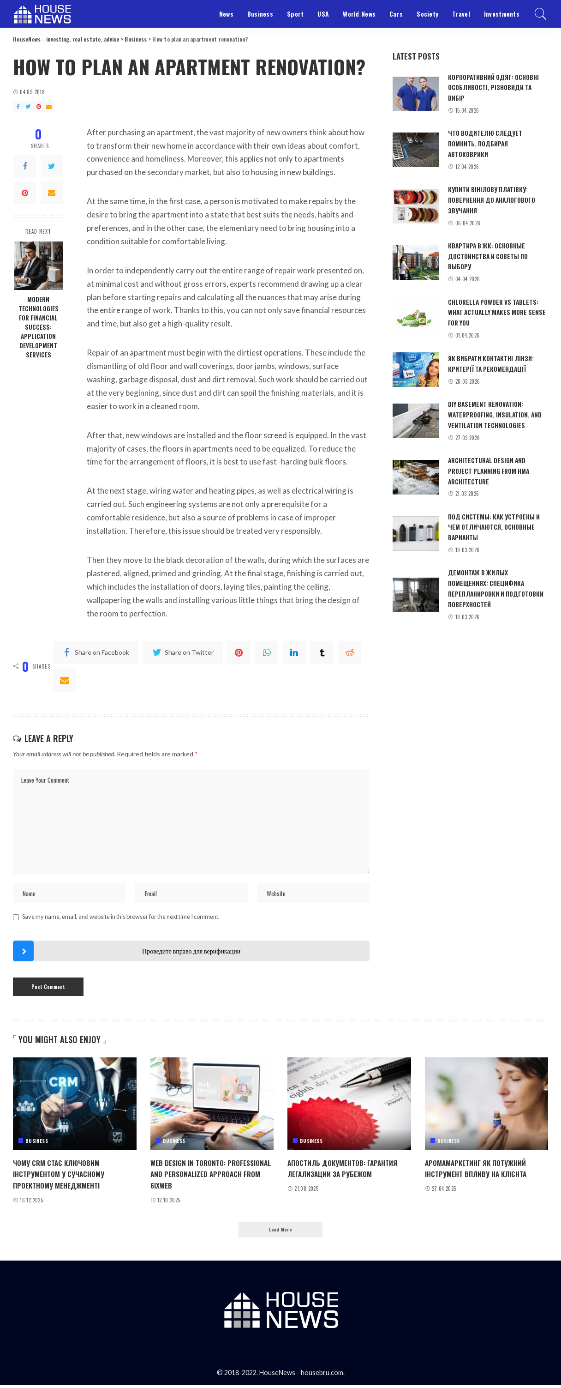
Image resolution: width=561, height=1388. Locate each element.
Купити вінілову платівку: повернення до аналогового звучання (496, 197)
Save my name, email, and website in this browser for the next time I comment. (121, 918)
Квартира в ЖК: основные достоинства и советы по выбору (492, 253)
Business (36, 1142)
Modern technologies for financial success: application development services (38, 327)
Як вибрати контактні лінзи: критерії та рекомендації (494, 360)
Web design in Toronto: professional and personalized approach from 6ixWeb (207, 1175)
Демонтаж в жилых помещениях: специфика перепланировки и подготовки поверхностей (493, 582)
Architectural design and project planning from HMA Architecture (492, 466)
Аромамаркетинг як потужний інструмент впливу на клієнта (481, 1169)
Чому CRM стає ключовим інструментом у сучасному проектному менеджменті (63, 1175)
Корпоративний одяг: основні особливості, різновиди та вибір (484, 87)
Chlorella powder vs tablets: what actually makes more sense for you (496, 309)
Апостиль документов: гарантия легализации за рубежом (348, 1169)
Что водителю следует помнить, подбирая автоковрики (487, 142)
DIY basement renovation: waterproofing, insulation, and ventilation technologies (495, 410)
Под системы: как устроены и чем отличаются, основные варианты (498, 522)
